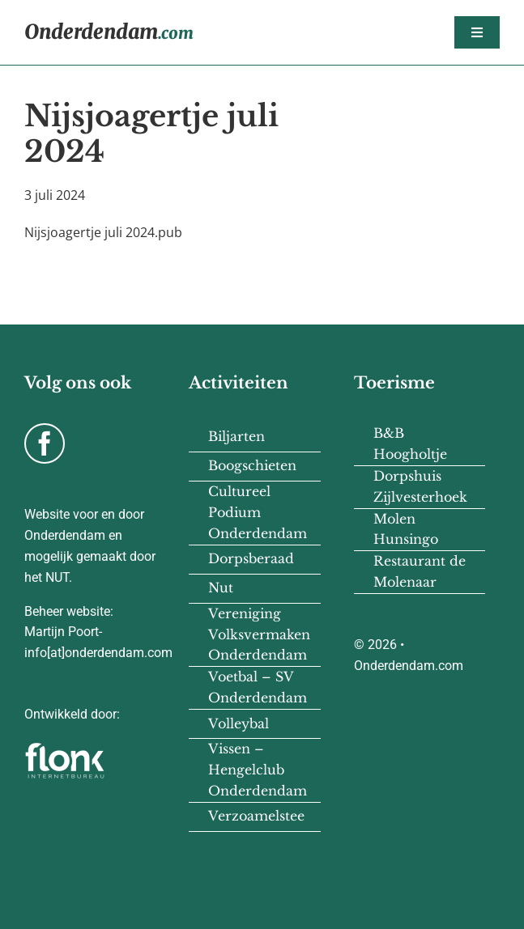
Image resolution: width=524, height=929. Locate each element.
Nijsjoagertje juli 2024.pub (103, 232)
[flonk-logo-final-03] (64, 748)
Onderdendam (109, 32)
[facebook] (44, 443)
